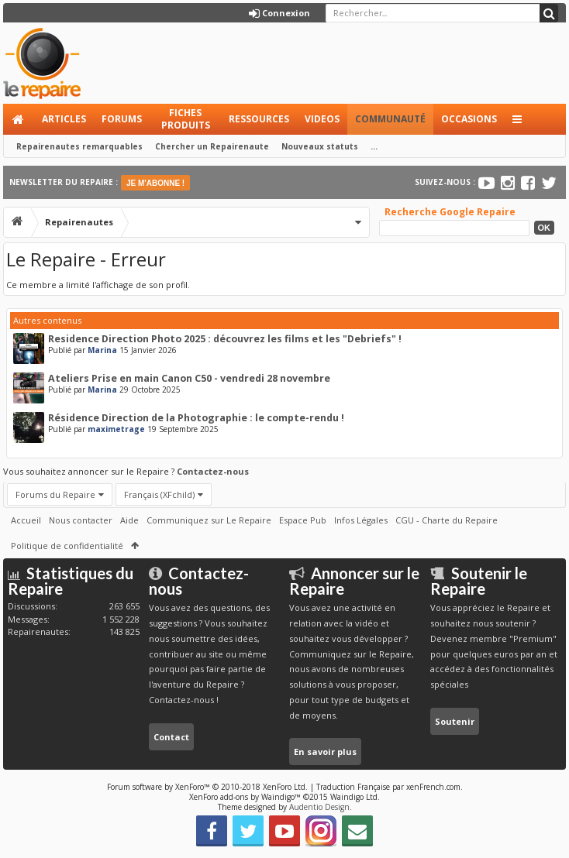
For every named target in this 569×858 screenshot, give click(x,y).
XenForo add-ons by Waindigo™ (245, 796)
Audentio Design (319, 806)
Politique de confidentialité (67, 545)
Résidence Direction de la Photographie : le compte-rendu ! (196, 417)
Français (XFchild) (159, 494)
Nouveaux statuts (319, 146)
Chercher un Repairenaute (212, 146)
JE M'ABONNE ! (155, 183)
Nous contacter (80, 520)
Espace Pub (302, 520)
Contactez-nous (213, 471)
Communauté (390, 118)
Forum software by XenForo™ (207, 786)
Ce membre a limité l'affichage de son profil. (98, 284)
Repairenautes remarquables (79, 146)
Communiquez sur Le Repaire (209, 520)
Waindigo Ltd (354, 796)
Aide (129, 520)
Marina (102, 350)
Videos (322, 118)
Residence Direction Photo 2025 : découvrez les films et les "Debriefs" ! (225, 338)
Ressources (259, 118)
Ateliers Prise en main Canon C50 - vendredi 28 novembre (189, 378)
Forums (122, 118)
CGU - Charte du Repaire (446, 520)
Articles (64, 118)
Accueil (18, 119)
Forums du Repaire (55, 494)
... (374, 146)
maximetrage (116, 429)
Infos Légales (361, 520)
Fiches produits (185, 119)
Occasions (469, 118)
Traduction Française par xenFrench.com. (389, 786)
